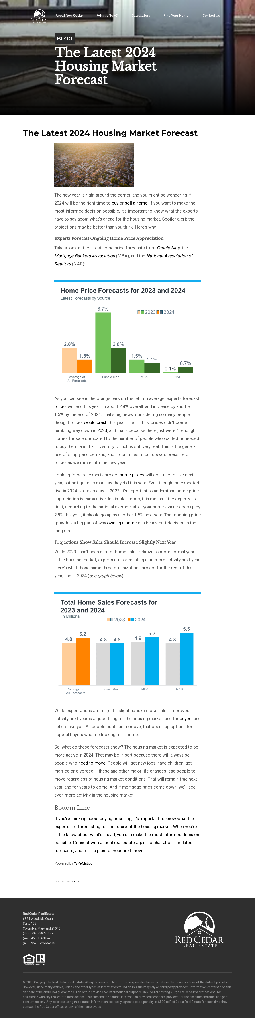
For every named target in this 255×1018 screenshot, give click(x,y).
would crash (95, 422)
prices (60, 406)
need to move (92, 763)
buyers (186, 718)
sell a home (136, 203)
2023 (102, 430)
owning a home (122, 523)
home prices (132, 475)
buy (115, 203)
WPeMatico (83, 863)
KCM (77, 881)
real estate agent (130, 842)
